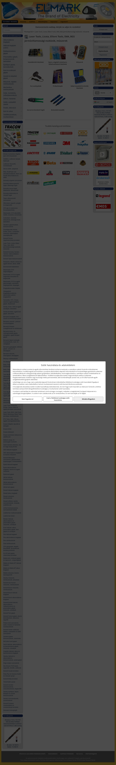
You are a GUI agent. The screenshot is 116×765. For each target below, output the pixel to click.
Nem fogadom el (27, 399)
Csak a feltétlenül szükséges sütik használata (57, 399)
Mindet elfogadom (88, 399)
